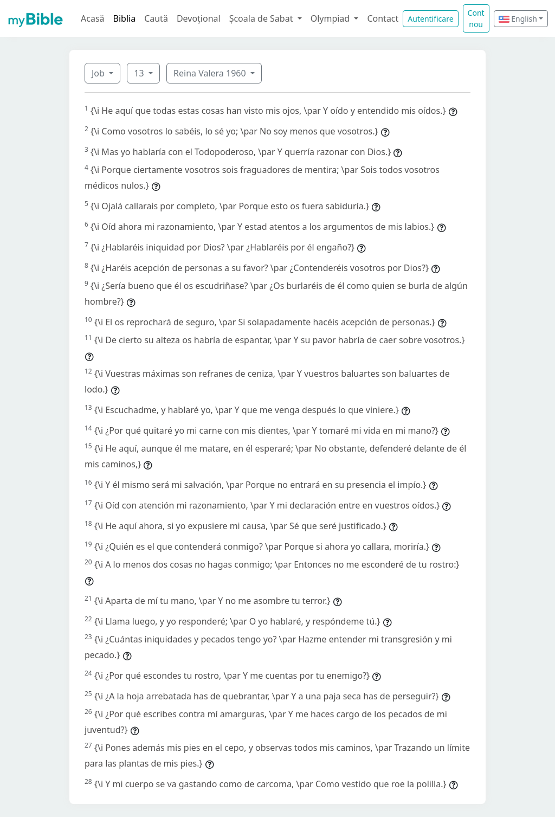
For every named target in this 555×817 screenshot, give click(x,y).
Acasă (93, 18)
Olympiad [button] (331, 18)
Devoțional (199, 18)
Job (99, 73)
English (518, 19)
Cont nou (476, 18)
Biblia (124, 18)
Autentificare (430, 19)
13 (140, 73)
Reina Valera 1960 (210, 73)
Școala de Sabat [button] (262, 18)
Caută (156, 18)
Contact (382, 18)
